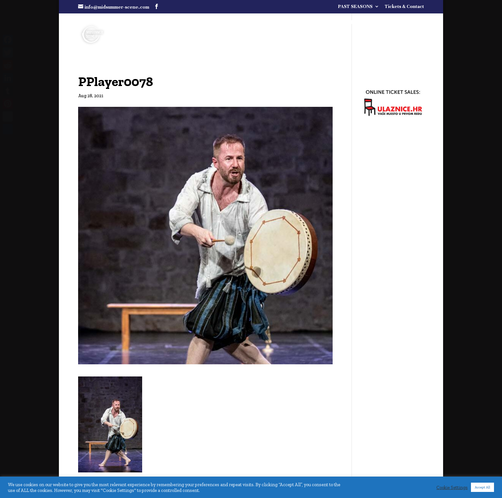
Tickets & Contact (404, 6)
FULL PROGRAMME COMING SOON (357, 23)
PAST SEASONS (355, 6)
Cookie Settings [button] (452, 487)
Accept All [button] (482, 487)
